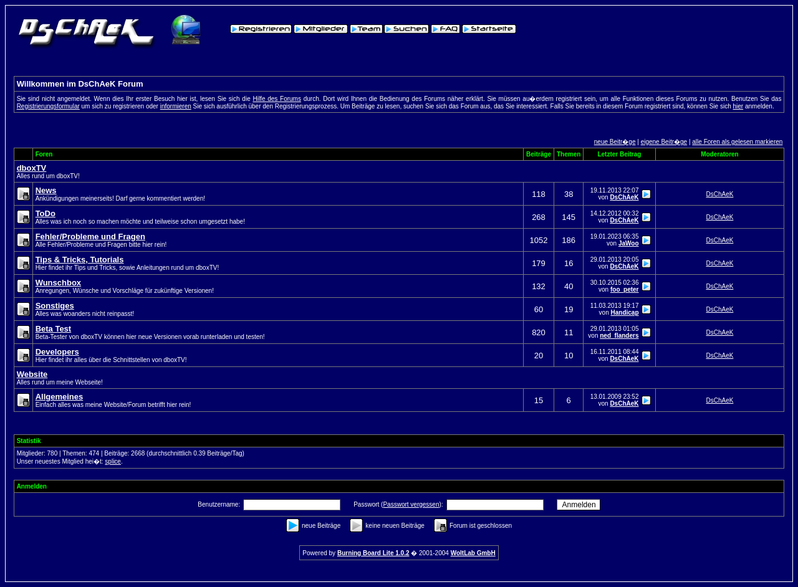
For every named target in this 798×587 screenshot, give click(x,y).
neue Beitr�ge (615, 141)
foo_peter (624, 289)
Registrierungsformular (48, 106)
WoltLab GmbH (473, 553)
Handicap (624, 312)
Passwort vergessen (411, 504)
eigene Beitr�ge (664, 141)
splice (113, 461)
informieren (175, 106)
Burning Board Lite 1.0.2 (373, 553)
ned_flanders (619, 335)
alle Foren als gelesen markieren (737, 141)
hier (738, 106)
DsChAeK (624, 197)
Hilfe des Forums (276, 98)
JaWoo (628, 243)
